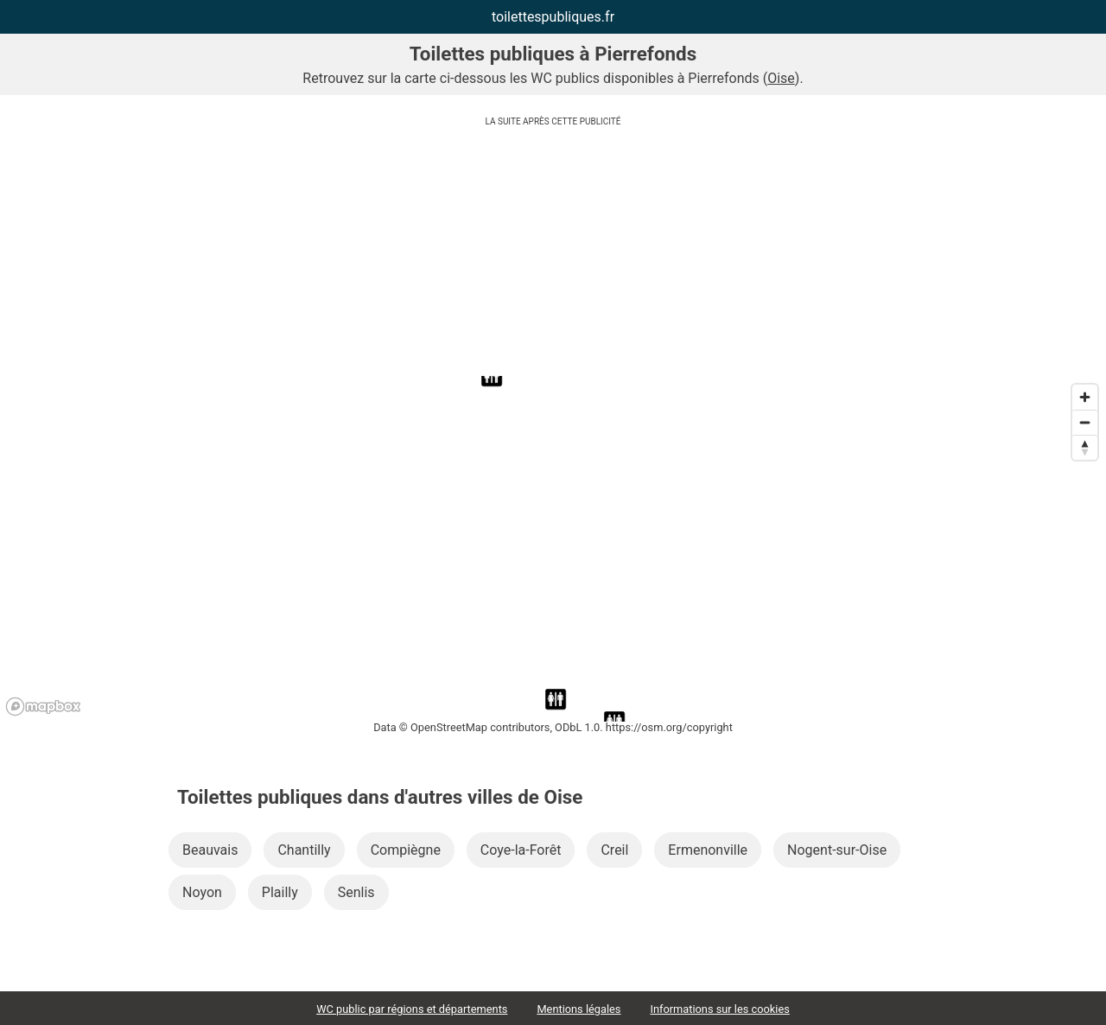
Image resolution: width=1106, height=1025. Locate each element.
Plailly (280, 892)
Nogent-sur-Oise (837, 850)
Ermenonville (707, 850)
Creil (614, 850)
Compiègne (406, 850)
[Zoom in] (1084, 397)
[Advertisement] (553, 255)
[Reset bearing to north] (1084, 447)
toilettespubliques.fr (553, 17)
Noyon (202, 892)
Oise (781, 78)
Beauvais (210, 850)
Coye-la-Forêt (521, 850)
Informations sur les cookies (719, 1009)
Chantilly (303, 850)
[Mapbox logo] (43, 706)
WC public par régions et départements (411, 1009)
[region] (553, 549)
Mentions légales (578, 1009)
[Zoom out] (1084, 422)
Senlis (356, 892)
